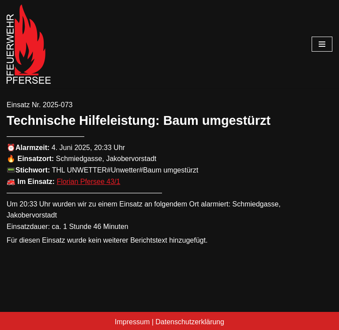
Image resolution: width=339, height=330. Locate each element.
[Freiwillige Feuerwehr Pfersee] (29, 44)
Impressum (132, 322)
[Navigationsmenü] (322, 44)
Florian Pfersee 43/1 (88, 181)
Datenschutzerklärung (189, 322)
